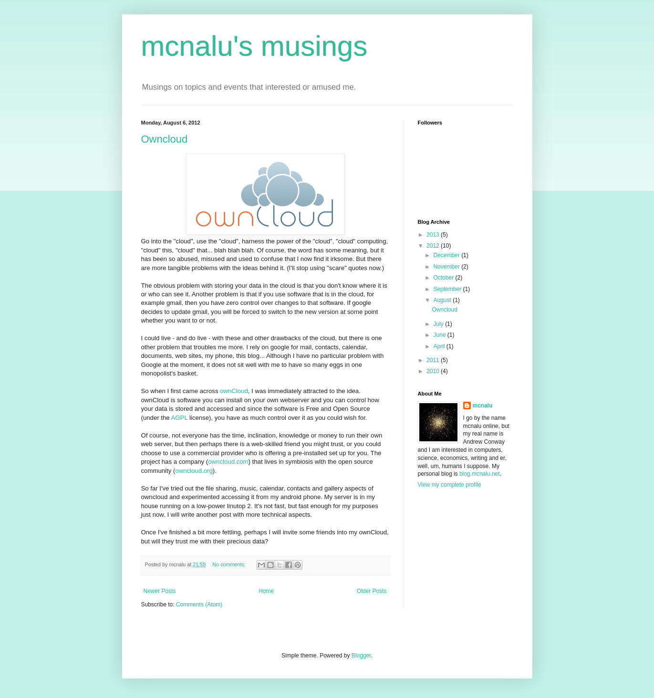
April (439, 346)
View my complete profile (449, 484)
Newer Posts (160, 591)
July (439, 324)
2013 (433, 234)
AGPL (179, 417)
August (443, 300)
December (447, 255)
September (448, 289)
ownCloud (234, 391)
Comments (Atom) (199, 604)
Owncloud (164, 139)
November (447, 266)
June (440, 335)
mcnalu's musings (254, 46)
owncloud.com (228, 461)
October (444, 277)
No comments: (229, 564)
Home (266, 591)
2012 (433, 245)
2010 (433, 371)
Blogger (361, 655)
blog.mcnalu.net (479, 473)
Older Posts (372, 591)
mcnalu (483, 405)
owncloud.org (193, 470)
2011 (433, 360)
